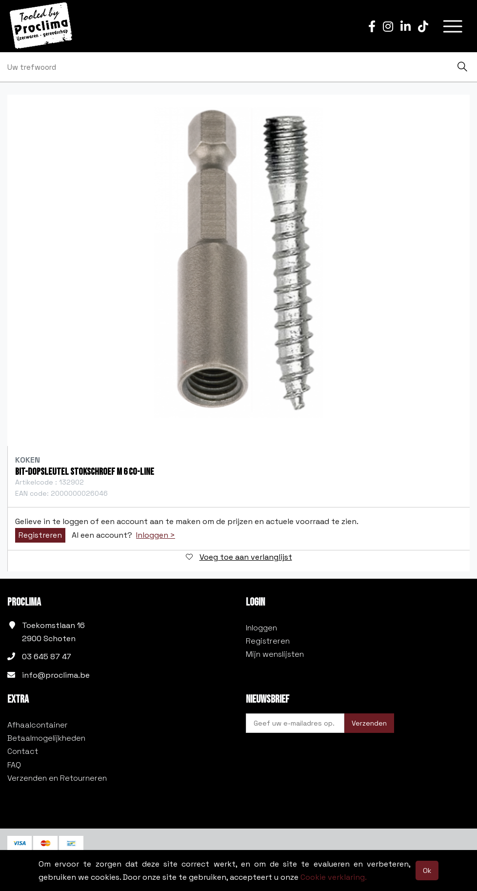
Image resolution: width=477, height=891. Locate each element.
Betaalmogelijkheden (46, 738)
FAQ (14, 765)
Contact (22, 751)
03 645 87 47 (46, 656)
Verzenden (369, 723)
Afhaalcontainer (37, 725)
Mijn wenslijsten (275, 654)
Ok (427, 870)
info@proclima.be (56, 675)
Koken (27, 460)
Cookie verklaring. (333, 877)
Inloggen (261, 628)
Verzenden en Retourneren (57, 778)
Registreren (40, 535)
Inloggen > (155, 535)
